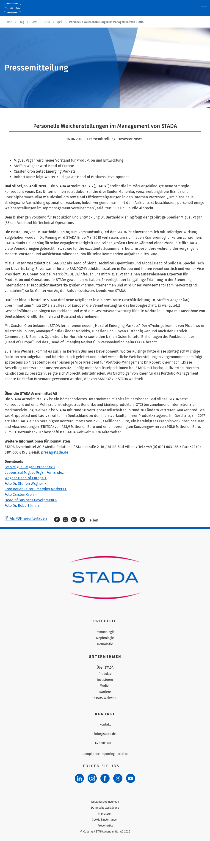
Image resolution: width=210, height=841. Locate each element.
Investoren (105, 680)
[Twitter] (117, 778)
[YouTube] (130, 778)
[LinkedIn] (79, 778)
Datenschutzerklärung (105, 807)
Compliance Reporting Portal (105, 754)
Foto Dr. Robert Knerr (22, 505)
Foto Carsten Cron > (20, 494)
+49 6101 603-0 (105, 743)
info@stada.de (105, 734)
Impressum (105, 813)
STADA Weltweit (105, 698)
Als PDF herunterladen (26, 518)
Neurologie (105, 644)
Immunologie (105, 632)
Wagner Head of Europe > (26, 478)
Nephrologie (105, 638)
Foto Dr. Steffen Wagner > (25, 483)
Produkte (105, 674)
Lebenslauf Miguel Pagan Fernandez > (35, 472)
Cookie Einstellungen (105, 819)
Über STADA (105, 668)
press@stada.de (54, 452)
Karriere (105, 692)
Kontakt (105, 724)
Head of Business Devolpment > (31, 500)
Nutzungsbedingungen (105, 801)
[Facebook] (105, 778)
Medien (105, 686)
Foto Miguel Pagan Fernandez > (30, 467)
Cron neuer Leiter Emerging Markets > (36, 489)
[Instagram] (92, 778)
